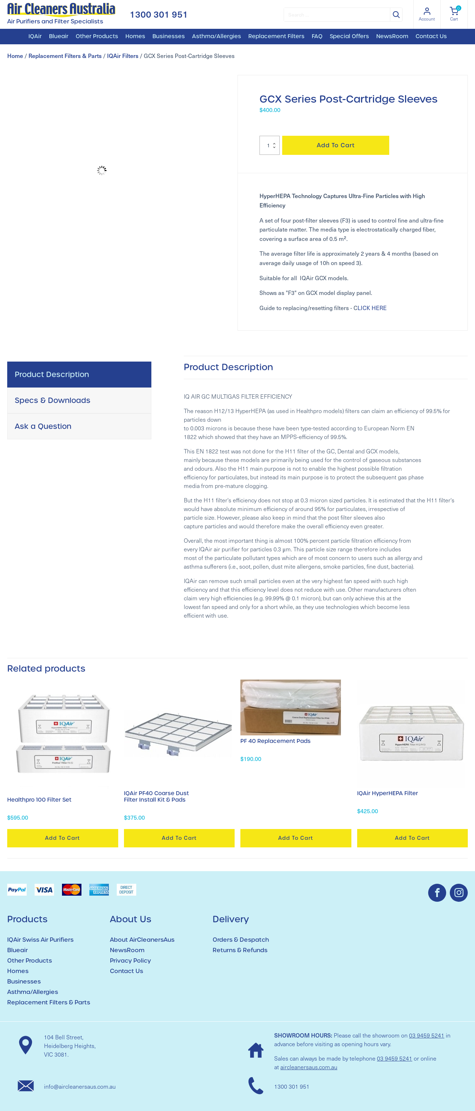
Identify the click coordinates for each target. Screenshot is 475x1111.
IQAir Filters (122, 55)
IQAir (35, 36)
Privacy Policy (130, 960)
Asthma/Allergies (216, 36)
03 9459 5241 (426, 1035)
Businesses (168, 36)
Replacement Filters (276, 36)
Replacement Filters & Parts (65, 55)
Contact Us (431, 36)
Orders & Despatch (241, 940)
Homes (135, 36)
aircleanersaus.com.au (308, 1067)
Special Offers (349, 36)
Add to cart (336, 145)
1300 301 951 (159, 14)
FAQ (317, 36)
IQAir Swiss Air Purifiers (40, 940)
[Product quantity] (269, 145)
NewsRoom (392, 36)
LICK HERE (372, 308)
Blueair (58, 36)
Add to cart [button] (62, 838)
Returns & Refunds (240, 950)
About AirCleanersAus (142, 940)
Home (15, 55)
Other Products (97, 36)
